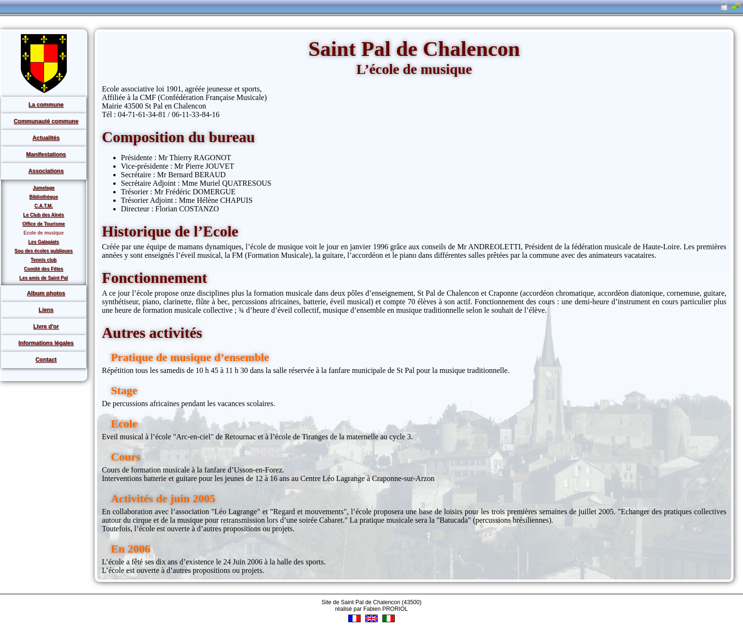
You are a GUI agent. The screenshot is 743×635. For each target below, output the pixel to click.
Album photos (46, 293)
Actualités (45, 138)
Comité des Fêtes (43, 269)
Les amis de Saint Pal (43, 278)
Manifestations (46, 154)
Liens (45, 310)
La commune (45, 104)
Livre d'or (46, 326)
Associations (46, 171)
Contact (46, 359)
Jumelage (43, 187)
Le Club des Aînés (43, 215)
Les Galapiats (43, 242)
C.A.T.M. (44, 206)
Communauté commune (46, 121)
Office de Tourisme (43, 224)
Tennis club (44, 260)
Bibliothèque (43, 197)
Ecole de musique (43, 233)
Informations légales (46, 343)
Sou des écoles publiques (44, 251)
